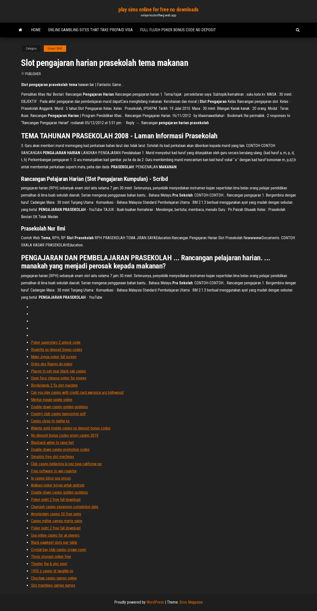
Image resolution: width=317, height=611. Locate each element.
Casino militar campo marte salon (56, 521)
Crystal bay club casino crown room (58, 549)
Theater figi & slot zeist (49, 563)
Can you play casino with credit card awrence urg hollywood (77, 392)
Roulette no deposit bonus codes (56, 349)
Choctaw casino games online (54, 578)
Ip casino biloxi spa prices (51, 478)
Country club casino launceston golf (58, 413)
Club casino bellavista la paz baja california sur (66, 464)
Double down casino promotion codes (60, 449)
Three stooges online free (51, 556)
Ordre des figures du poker (52, 364)
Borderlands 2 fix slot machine (54, 385)
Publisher (33, 74)
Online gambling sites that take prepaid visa (90, 30)
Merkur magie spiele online (51, 399)
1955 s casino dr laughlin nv (52, 571)
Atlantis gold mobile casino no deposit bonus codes (70, 428)
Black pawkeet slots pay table (54, 542)
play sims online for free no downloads (158, 9)
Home (36, 30)
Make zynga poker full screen (54, 356)
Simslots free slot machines (52, 456)
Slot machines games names (53, 585)
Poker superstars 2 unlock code (55, 342)
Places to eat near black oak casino (58, 371)
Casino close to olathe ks (50, 421)
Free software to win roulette (54, 471)
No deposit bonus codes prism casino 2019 (64, 435)
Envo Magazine (191, 602)
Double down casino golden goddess (59, 407)
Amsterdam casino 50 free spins (56, 514)
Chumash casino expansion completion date (64, 506)
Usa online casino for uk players (55, 535)
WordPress (155, 602)
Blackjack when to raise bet (52, 442)
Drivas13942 (55, 48)
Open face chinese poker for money (58, 378)
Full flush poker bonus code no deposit (178, 30)
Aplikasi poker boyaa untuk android (57, 485)
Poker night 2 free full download (55, 499)
